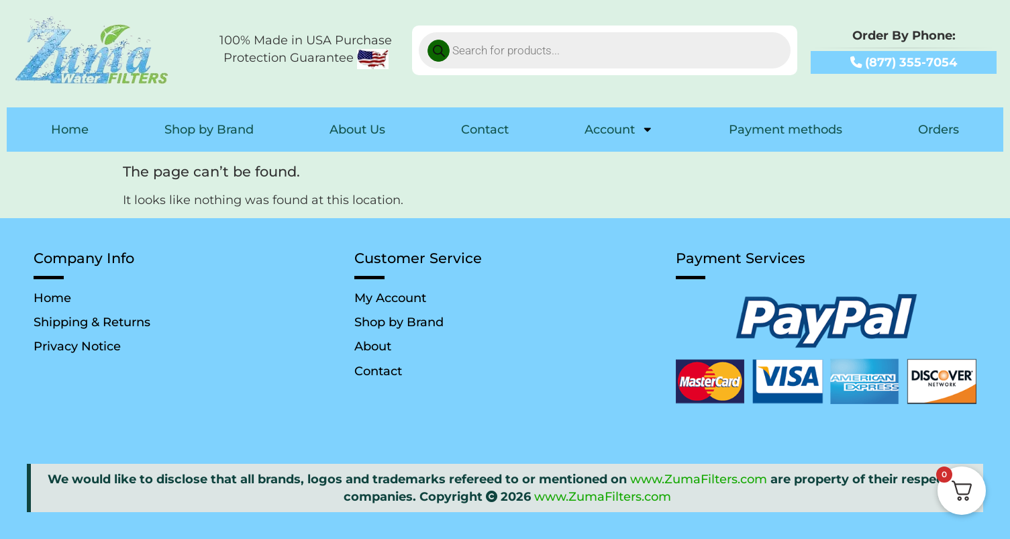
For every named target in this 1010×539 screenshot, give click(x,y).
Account (619, 129)
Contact (485, 129)
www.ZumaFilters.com (698, 479)
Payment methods (785, 129)
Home (70, 129)
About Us (357, 129)
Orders (938, 129)
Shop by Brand (209, 129)
